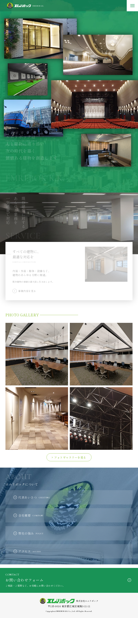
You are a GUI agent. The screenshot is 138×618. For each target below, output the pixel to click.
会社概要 (31, 515)
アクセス (29, 551)
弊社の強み (31, 533)
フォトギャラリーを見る (70, 457)
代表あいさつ (34, 497)
